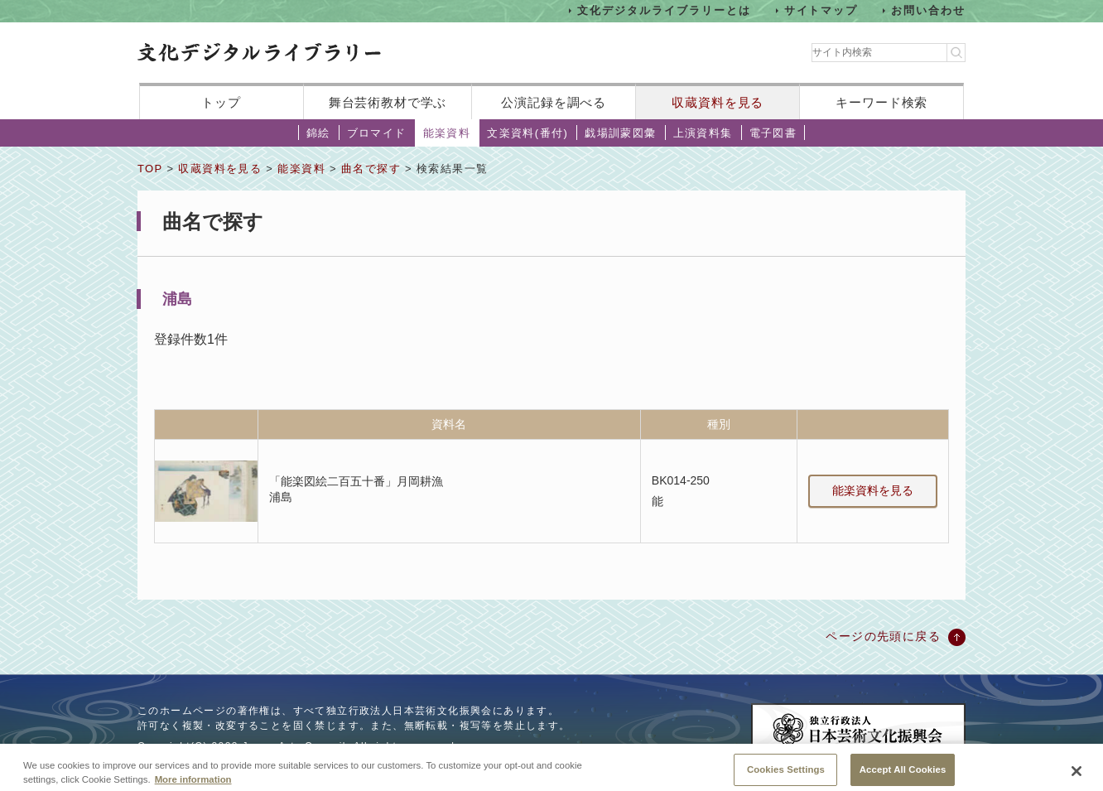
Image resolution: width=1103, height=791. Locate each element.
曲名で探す (371, 168)
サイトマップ (821, 10)
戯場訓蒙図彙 (620, 133)
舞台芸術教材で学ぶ (388, 102)
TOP (149, 168)
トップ (221, 102)
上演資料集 (703, 133)
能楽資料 (447, 133)
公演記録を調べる (553, 102)
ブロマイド (377, 133)
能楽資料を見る (872, 490)
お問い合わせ (928, 10)
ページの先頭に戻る (883, 636)
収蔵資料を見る (717, 102)
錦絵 (318, 133)
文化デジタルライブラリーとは (663, 10)
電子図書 (773, 133)
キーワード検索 (881, 102)
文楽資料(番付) (527, 133)
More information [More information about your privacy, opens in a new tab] (193, 785)
